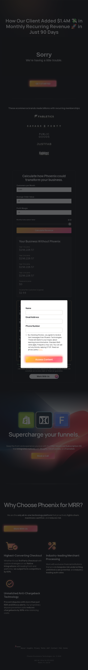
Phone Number (33, 326)
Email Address (32, 317)
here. (41, 349)
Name (28, 308)
